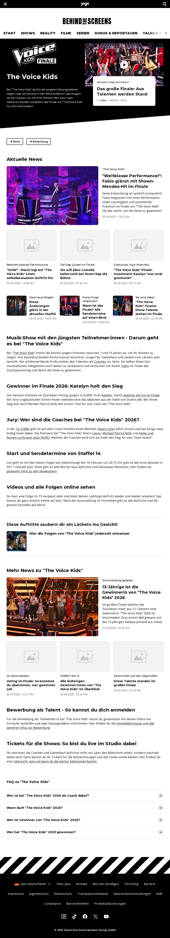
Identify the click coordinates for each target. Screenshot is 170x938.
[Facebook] (85, 916)
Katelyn (107, 395)
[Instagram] (63, 916)
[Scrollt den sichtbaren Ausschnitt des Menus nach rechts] (166, 33)
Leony (96, 433)
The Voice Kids (23, 353)
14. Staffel (23, 429)
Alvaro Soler (106, 429)
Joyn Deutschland (33, 884)
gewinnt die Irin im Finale (141, 395)
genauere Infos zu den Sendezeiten (32, 471)
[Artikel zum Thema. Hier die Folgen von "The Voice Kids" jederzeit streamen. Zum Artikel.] (85, 541)
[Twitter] (95, 916)
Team (125, 366)
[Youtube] (106, 916)
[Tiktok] (74, 916)
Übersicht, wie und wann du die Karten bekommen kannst (55, 761)
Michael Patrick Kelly (117, 433)
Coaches (100, 362)
